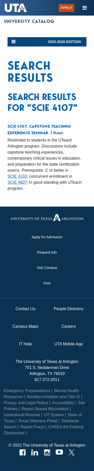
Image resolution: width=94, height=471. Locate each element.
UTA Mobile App (68, 344)
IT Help (25, 344)
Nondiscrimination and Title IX (53, 397)
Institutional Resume (22, 415)
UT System (54, 415)
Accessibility (63, 403)
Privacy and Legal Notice (26, 403)
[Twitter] (71, 452)
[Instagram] (47, 452)
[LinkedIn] (34, 452)
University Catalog (29, 21)
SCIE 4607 (17, 182)
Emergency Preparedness (27, 391)
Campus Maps (25, 326)
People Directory (68, 309)
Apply (66, 8)
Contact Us (25, 309)
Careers (68, 326)
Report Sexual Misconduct (45, 409)
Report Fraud (32, 427)
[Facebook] (22, 452)
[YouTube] (59, 452)
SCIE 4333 (17, 176)
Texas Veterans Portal (37, 421)
